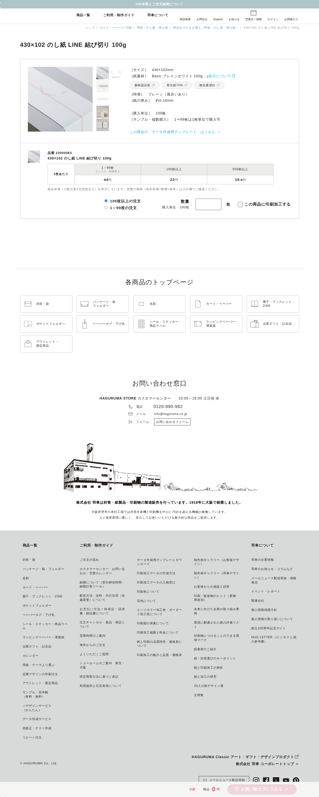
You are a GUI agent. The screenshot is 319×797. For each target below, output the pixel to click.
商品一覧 (83, 15)
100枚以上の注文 (125, 201)
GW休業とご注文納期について (160, 4)
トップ (85, 27)
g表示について (218, 76)
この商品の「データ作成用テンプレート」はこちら (172, 132)
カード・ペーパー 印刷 (111, 27)
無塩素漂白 (207, 85)
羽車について (157, 15)
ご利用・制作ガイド (118, 15)
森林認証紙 (142, 85)
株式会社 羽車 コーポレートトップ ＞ (267, 764)
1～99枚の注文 (123, 208)
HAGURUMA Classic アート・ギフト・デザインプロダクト (243, 757)
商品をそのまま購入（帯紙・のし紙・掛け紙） (205, 27)
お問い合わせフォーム (172, 422)
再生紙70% (175, 85)
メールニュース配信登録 (224, 780)
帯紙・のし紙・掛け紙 (149, 27)
